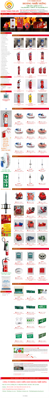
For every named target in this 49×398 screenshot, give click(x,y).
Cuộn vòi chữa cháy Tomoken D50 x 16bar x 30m (42, 152)
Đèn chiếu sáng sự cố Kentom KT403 (19, 328)
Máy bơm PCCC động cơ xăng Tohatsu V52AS (19, 245)
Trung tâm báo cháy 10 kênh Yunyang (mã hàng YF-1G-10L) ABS (6, 100)
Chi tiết (33, 121)
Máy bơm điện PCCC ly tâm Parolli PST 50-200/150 (30, 245)
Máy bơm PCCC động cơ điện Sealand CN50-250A (42, 245)
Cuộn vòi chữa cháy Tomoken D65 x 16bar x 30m (42, 138)
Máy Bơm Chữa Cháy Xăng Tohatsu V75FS (18, 217)
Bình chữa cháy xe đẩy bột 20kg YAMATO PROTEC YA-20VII (42, 91)
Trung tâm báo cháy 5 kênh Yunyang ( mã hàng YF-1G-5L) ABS (19, 264)
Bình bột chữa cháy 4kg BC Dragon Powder (30, 63)
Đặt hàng (29, 121)
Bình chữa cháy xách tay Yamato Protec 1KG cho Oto (19, 91)
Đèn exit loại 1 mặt (42, 313)
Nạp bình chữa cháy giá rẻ (18, 373)
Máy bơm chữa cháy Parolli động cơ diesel (42, 217)
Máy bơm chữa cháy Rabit (30, 203)
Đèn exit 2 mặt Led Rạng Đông (31, 327)
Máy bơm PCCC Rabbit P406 (30, 231)
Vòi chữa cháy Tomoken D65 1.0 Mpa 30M (30, 152)
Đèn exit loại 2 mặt (42, 327)
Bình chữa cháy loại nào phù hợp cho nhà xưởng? (21, 354)
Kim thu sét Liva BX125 (19, 185)
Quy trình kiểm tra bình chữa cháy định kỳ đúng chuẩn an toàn (23, 356)
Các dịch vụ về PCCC (32, 378)
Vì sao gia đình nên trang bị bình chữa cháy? (20, 355)
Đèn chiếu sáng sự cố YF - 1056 (42, 299)
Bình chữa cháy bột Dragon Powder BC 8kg (19, 63)
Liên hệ (38, 378)
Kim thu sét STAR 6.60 (42, 184)
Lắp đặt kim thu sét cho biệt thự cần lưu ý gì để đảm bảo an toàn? (23, 357)
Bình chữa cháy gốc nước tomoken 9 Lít (19, 49)
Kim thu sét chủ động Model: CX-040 (19, 171)
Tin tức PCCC (26, 378)
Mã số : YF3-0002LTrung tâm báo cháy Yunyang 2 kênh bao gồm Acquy (30, 280)
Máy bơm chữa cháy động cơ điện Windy (42, 231)
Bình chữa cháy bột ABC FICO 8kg (42, 75)
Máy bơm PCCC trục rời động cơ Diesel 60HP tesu (30, 217)
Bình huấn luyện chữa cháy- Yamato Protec (19, 105)
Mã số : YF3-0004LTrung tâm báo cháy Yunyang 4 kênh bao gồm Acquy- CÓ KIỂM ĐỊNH (42, 280)
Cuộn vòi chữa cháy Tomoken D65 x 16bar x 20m (19, 124)
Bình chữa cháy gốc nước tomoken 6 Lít (30, 49)
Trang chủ (12, 378)
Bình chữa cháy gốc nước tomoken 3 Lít (42, 49)
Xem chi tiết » (45, 372)
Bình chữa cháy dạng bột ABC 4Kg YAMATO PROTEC (30, 91)
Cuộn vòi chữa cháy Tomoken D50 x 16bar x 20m (30, 138)
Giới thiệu (21, 378)
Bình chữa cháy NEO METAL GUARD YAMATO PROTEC (30, 105)
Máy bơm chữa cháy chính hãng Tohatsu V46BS (42, 203)
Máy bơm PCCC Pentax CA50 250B (18, 231)
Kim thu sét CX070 (30, 171)
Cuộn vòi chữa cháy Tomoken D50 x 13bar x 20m (19, 138)
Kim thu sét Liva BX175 (31, 185)
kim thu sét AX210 (42, 171)
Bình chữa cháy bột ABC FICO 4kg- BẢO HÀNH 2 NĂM (30, 77)
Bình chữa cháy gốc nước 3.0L (42, 104)
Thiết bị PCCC (17, 378)
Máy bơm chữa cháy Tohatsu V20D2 (19, 203)
